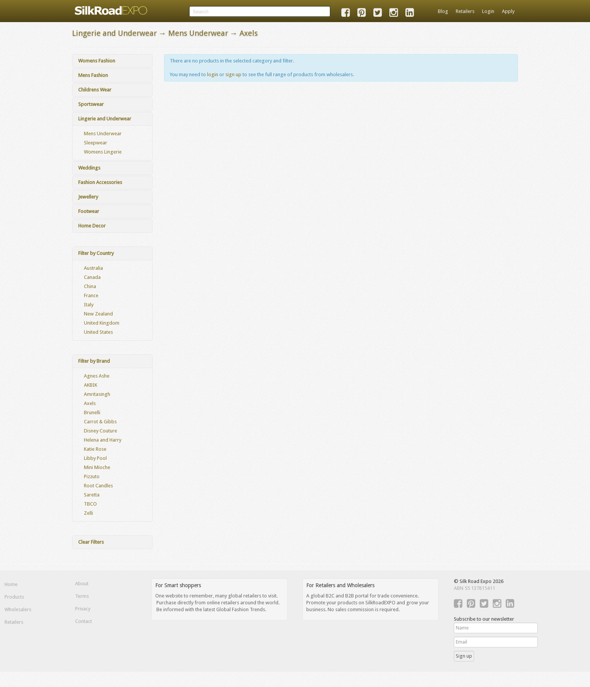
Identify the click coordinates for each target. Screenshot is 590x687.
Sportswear (91, 104)
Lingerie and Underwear (104, 119)
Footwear (88, 211)
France (91, 295)
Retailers (465, 11)
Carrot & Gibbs (100, 421)
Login (488, 11)
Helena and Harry (102, 440)
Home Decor (92, 226)
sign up (233, 74)
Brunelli (92, 412)
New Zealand (98, 314)
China (90, 286)
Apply (508, 11)
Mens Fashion (93, 75)
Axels (90, 403)
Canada (92, 277)
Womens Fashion (96, 61)
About (81, 583)
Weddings (89, 168)
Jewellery (88, 197)
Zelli (88, 513)
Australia (93, 268)
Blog (443, 11)
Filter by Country (96, 253)
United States (98, 332)
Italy (88, 304)
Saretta (92, 495)
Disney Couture (100, 431)
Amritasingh (97, 394)
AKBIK (90, 385)
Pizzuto (92, 476)
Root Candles (98, 485)
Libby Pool (95, 458)
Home (11, 584)
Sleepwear (95, 143)
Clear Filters (91, 542)
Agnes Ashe (96, 376)
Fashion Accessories (100, 182)
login (212, 74)
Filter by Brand (94, 361)
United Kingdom (101, 323)
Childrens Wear (94, 90)
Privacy (82, 609)
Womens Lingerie (103, 152)
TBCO (90, 504)
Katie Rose (95, 449)
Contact (83, 621)
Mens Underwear (103, 133)
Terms (82, 596)
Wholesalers (18, 609)
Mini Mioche (97, 467)
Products (14, 597)
